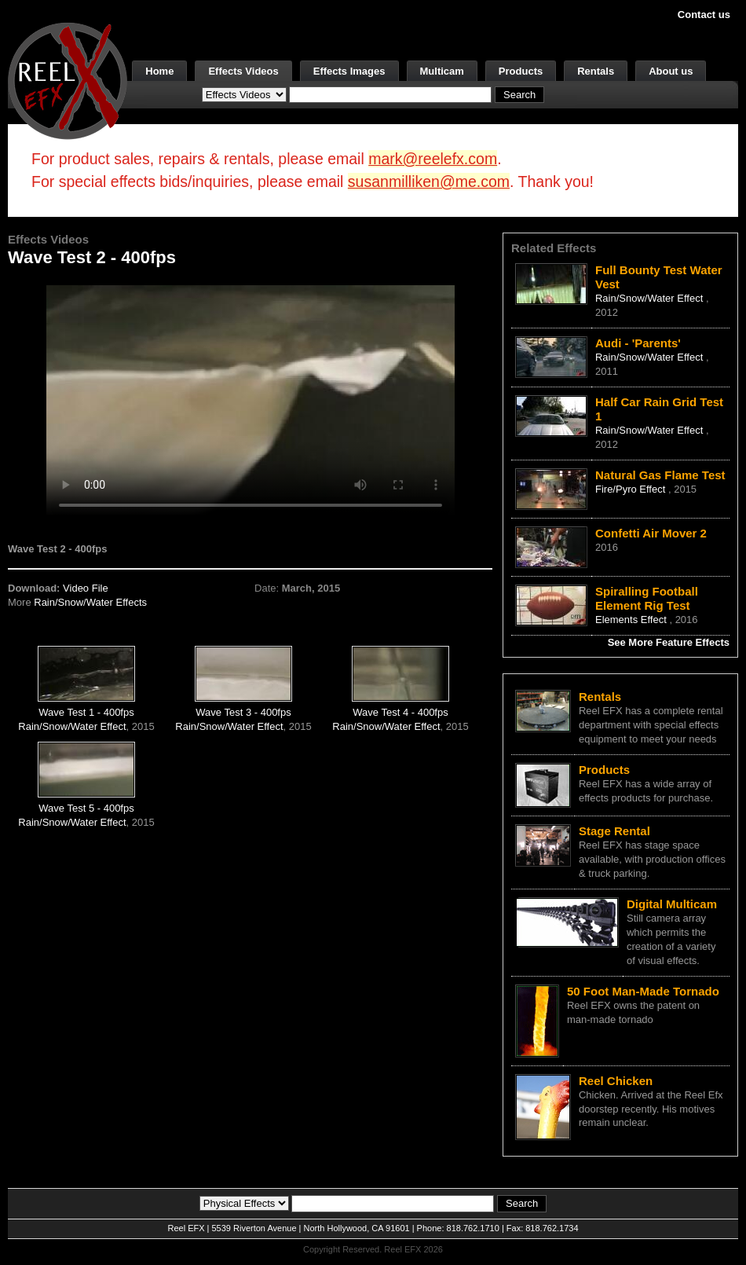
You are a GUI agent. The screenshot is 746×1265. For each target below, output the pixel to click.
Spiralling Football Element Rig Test (646, 598)
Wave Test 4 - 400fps (400, 712)
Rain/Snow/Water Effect (72, 726)
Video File (85, 588)
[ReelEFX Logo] (67, 80)
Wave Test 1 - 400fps (85, 712)
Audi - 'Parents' (638, 343)
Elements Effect (632, 619)
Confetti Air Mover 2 (651, 533)
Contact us (704, 14)
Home (159, 71)
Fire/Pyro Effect (631, 489)
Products (521, 71)
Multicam (442, 71)
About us (671, 71)
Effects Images (349, 71)
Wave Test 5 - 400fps (85, 808)
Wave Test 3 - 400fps (243, 712)
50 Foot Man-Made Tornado (643, 991)
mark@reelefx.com (432, 158)
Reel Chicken (616, 1080)
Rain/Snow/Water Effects (90, 602)
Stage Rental (614, 831)
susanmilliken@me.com (429, 181)
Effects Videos (243, 71)
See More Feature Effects (669, 642)
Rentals (595, 71)
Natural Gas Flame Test (660, 475)
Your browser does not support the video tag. (250, 399)
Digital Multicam (672, 904)
